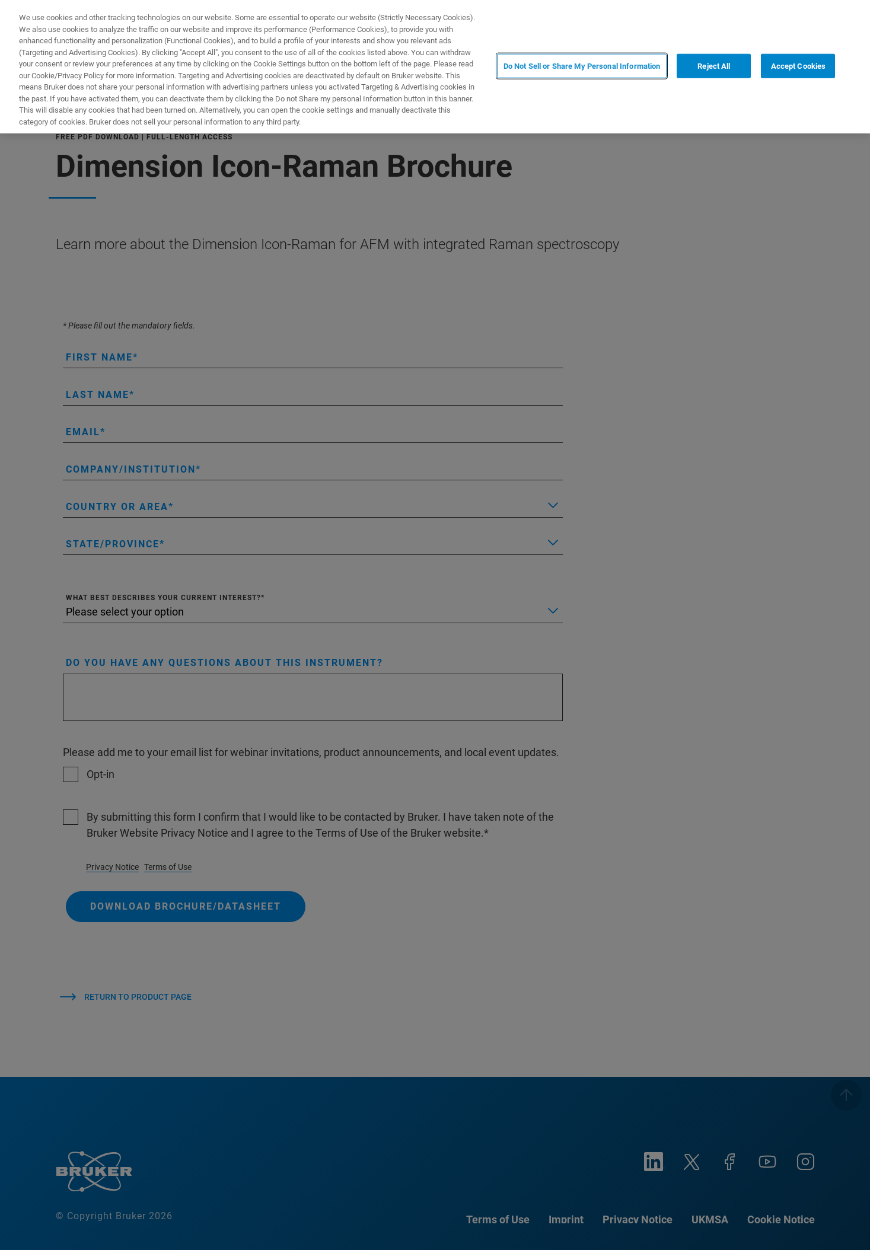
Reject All (713, 65)
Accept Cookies (798, 65)
